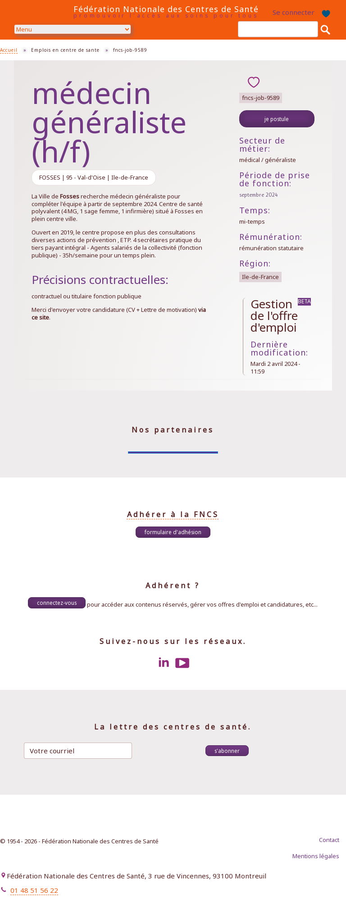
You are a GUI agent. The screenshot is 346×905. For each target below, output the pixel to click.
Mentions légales (315, 856)
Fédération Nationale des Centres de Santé (166, 9)
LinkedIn (163, 662)
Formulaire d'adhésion (173, 532)
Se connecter (293, 12)
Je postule (276, 118)
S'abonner (227, 750)
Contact (329, 840)
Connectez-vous (57, 602)
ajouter (253, 82)
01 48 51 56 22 (34, 890)
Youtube (182, 662)
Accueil (9, 50)
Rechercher (325, 29)
